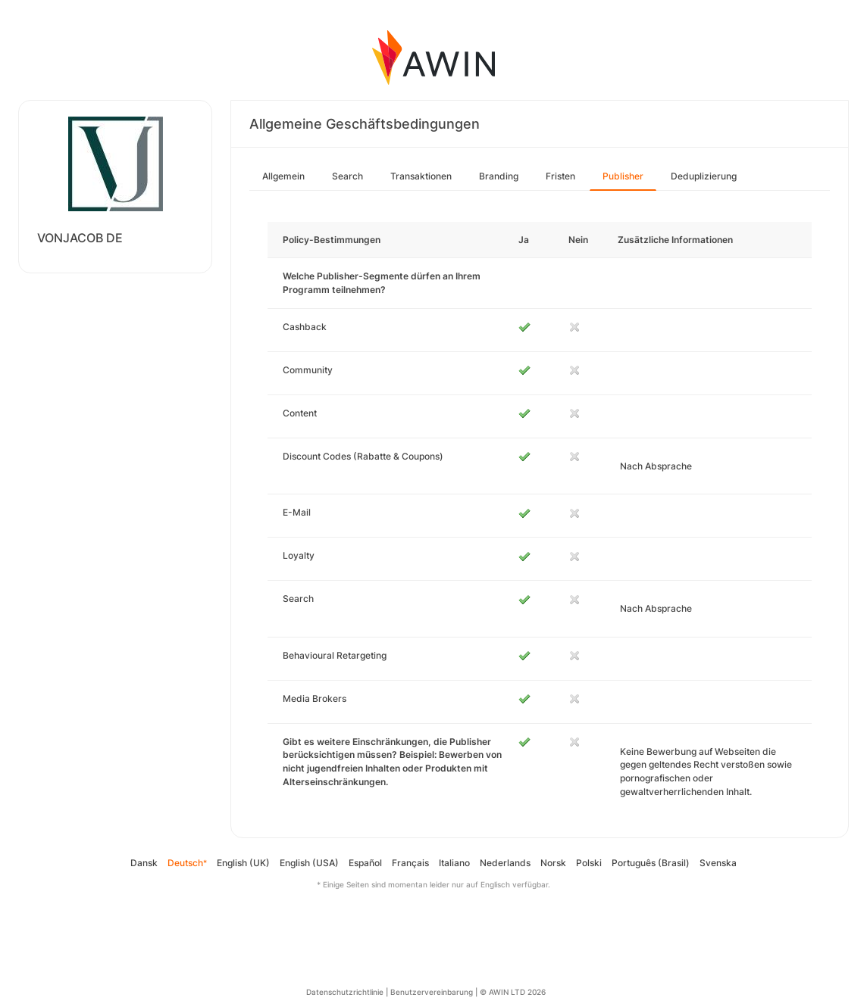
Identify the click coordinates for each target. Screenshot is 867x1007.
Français (410, 862)
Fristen (560, 176)
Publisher (623, 176)
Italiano (454, 862)
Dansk (144, 862)
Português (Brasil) (651, 862)
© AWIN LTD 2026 (513, 991)
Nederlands (505, 862)
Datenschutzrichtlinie (344, 991)
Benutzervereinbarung (431, 991)
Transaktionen (421, 176)
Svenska (718, 862)
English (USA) (309, 862)
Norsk (553, 862)
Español (365, 862)
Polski (589, 862)
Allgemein (283, 176)
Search (347, 176)
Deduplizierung (704, 176)
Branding (498, 176)
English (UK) (243, 862)
